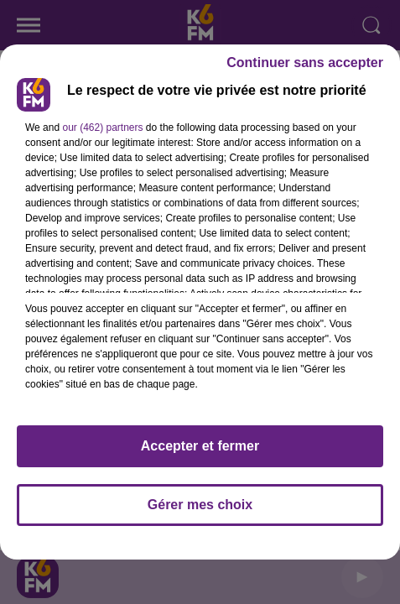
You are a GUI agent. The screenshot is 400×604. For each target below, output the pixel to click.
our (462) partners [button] (102, 127)
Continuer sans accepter (304, 62)
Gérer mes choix (200, 504)
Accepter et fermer (200, 446)
